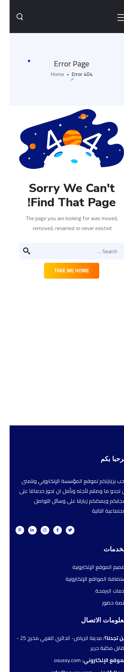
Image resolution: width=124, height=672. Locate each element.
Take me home (62, 270)
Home (48, 74)
